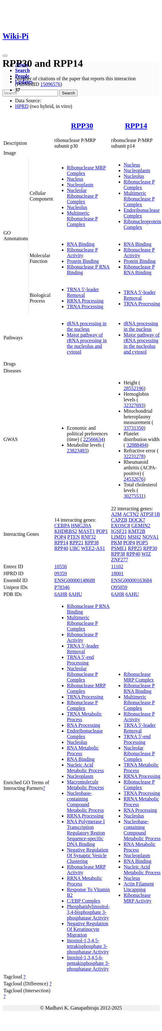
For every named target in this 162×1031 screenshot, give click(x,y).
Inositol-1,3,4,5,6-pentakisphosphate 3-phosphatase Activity (88, 963)
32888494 (137, 445)
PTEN (73, 537)
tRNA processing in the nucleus (86, 326)
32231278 (134, 456)
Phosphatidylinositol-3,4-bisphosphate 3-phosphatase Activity (88, 912)
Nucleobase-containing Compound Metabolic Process (85, 801)
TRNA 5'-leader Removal (83, 292)
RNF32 (88, 537)
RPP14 (136, 126)
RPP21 (76, 542)
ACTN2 (131, 514)
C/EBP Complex (83, 901)
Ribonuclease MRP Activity (138, 898)
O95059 (119, 587)
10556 (60, 566)
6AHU (75, 594)
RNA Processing (83, 725)
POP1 (102, 531)
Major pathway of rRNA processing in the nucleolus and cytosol (87, 343)
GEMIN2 (140, 525)
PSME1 (119, 548)
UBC (74, 548)
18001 (117, 573)
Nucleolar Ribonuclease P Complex (82, 196)
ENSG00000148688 (74, 580)
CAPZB (119, 520)
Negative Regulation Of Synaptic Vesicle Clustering (87, 855)
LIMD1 (119, 537)
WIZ (146, 554)
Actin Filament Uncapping (139, 886)
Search (22, 70)
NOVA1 (150, 537)
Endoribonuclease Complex (142, 212)
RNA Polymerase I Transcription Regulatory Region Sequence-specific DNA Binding (86, 833)
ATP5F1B (150, 514)
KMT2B (136, 531)
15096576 (50, 84)
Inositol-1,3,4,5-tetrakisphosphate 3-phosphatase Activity (88, 946)
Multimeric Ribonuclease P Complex (82, 218)
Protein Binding (83, 261)
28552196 (134, 388)
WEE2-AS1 (93, 548)
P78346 (62, 587)
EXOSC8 (120, 525)
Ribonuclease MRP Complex (139, 677)
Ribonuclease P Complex (139, 184)
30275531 (134, 496)
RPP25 (135, 548)
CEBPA (62, 525)
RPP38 (92, 542)
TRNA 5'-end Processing (80, 660)
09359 (60, 573)
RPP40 (61, 548)
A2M (116, 514)
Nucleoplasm (80, 184)
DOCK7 (136, 520)
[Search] (30, 93)
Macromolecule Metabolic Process (85, 784)
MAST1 (86, 531)
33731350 (134, 428)
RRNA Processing (85, 300)
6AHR (61, 594)
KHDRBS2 (65, 531)
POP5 (142, 542)
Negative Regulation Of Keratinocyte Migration (87, 929)
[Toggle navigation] (5, 56)
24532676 (134, 479)
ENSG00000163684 (131, 580)
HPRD (22, 106)
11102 (117, 566)
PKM (116, 542)
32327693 (134, 405)
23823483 (77, 450)
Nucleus (75, 179)
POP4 (60, 537)
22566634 (93, 439)
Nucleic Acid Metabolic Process (85, 767)
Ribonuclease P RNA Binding (139, 269)
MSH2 (134, 537)
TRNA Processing (85, 306)
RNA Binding (80, 244)
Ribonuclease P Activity (82, 252)
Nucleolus (77, 207)
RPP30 (82, 126)
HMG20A (81, 525)
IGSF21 (119, 531)
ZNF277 (119, 559)
